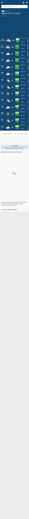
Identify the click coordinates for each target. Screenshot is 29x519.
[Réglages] (27, 2)
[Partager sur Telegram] (24, 133)
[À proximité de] (26, 6)
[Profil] (23, 2)
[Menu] (2, 2)
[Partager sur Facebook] (18, 133)
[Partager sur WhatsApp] (16, 133)
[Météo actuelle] (14, 10)
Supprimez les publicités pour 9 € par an (14, 147)
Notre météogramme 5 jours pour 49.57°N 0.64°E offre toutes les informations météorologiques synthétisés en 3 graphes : (13, 204)
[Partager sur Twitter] (21, 133)
